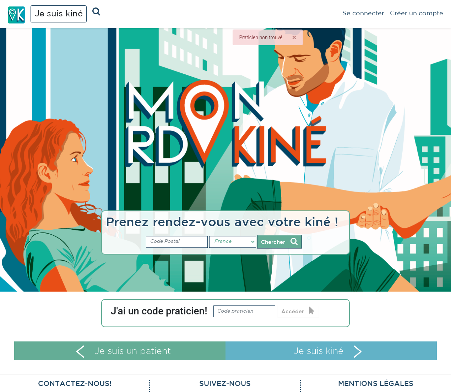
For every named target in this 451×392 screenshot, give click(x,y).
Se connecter (363, 13)
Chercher (279, 241)
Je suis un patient (123, 351)
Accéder (298, 311)
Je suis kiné (59, 14)
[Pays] (232, 242)
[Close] (294, 37)
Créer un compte (416, 13)
